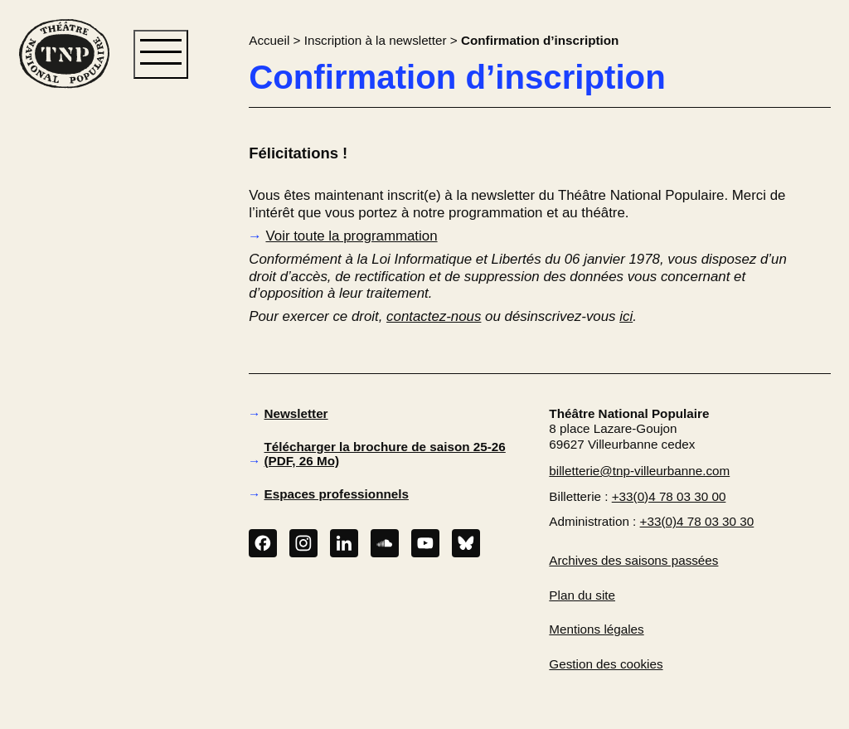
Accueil (269, 40)
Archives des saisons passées (633, 560)
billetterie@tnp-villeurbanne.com (639, 471)
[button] (64, 357)
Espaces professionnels (336, 494)
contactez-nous (433, 316)
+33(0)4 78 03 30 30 (697, 521)
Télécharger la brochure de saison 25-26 (385, 454)
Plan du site (582, 595)
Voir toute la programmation (351, 236)
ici (626, 316)
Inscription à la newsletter (375, 40)
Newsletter (296, 413)
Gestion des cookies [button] (605, 664)
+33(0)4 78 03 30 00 (669, 496)
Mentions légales (596, 629)
